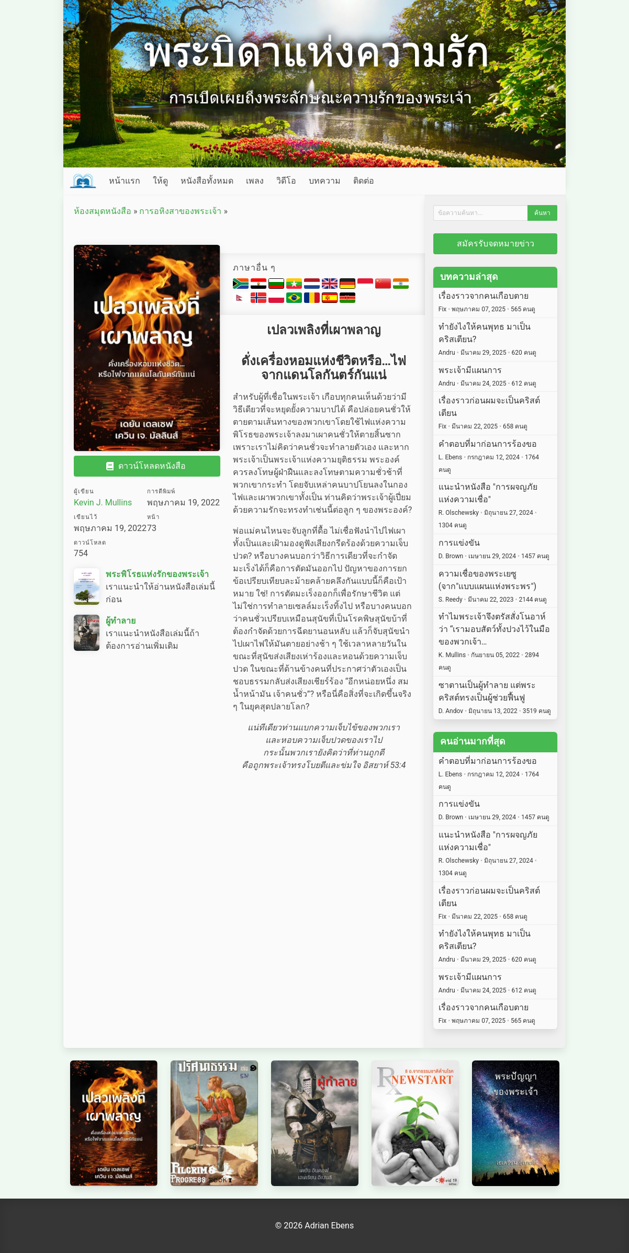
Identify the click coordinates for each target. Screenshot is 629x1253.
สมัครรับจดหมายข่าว (495, 244)
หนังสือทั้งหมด (207, 181)
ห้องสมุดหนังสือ (102, 211)
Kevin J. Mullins (103, 502)
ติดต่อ (363, 181)
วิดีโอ (286, 181)
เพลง (255, 181)
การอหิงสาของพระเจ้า (180, 211)
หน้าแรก (124, 181)
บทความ (325, 181)
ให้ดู (160, 181)
